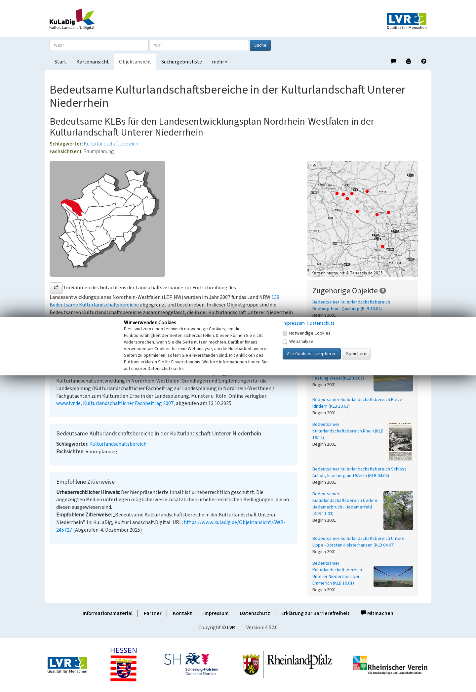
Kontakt (182, 613)
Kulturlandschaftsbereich (111, 143)
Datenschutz (255, 613)
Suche (260, 45)
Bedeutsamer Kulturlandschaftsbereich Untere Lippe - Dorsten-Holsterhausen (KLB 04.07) (358, 542)
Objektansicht (135, 61)
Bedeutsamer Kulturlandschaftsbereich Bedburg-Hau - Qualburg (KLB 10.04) (351, 305)
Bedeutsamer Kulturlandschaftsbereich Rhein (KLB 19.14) (347, 431)
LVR (231, 627)
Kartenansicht (92, 61)
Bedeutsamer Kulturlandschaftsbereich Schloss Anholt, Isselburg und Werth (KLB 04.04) (359, 472)
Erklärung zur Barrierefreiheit (315, 613)
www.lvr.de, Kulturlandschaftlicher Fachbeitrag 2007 (115, 403)
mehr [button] (219, 61)
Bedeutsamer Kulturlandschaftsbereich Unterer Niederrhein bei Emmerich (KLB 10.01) (337, 573)
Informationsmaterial (108, 613)
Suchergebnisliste (181, 61)
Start (60, 61)
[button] (56, 288)
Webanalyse (298, 341)
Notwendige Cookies (307, 333)
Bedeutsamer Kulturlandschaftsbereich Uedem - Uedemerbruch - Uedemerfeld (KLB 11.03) (345, 504)
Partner (153, 613)
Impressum (216, 613)
